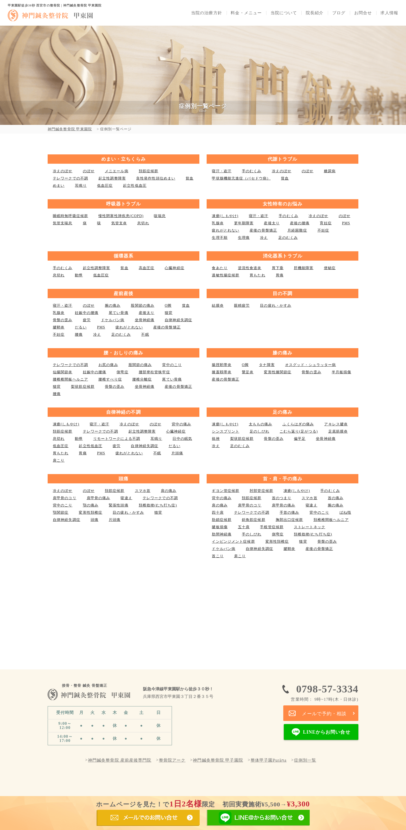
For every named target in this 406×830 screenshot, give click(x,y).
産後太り (271, 223)
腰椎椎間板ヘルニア (70, 379)
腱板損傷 (219, 527)
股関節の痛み (142, 305)
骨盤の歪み (62, 320)
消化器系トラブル (282, 256)
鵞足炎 (247, 372)
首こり (217, 556)
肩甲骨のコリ (64, 498)
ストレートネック (309, 527)
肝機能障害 (304, 268)
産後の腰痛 (300, 223)
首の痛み (335, 498)
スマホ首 (142, 491)
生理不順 (219, 238)
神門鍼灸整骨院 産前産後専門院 (119, 760)
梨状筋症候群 (83, 387)
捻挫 (216, 439)
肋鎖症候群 (221, 520)
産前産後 (123, 293)
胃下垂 (278, 268)
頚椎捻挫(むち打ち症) (158, 505)
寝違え (126, 498)
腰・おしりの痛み (123, 352)
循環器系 (123, 256)
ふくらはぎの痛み (298, 424)
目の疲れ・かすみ (275, 305)
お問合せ (363, 13)
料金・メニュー (246, 13)
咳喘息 (159, 216)
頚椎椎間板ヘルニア (331, 520)
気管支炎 (119, 223)
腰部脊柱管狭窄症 (154, 372)
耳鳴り (80, 186)
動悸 (79, 275)
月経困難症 (297, 230)
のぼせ (89, 171)
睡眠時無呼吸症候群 (70, 216)
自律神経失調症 (178, 320)
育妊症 (325, 223)
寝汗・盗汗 (221, 171)
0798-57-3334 (324, 692)
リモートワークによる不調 (116, 439)
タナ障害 (266, 365)
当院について (284, 13)
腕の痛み (112, 305)
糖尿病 (330, 171)
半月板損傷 (341, 372)
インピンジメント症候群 (233, 541)
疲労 (87, 320)
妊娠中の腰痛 (86, 313)
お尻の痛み (108, 365)
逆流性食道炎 (250, 268)
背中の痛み (181, 424)
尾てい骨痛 (118, 313)
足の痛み (282, 412)
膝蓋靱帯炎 (221, 372)
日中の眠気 (182, 439)
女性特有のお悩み (282, 203)
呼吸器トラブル (123, 203)
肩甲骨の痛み (98, 498)
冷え (264, 238)
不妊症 (323, 230)
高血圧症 (146, 268)
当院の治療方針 (206, 13)
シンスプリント (225, 431)
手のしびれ (252, 534)
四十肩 (217, 512)
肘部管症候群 (261, 491)
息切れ (143, 223)
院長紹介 (314, 13)
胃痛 (280, 275)
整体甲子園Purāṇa (269, 760)
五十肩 (244, 527)
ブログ (338, 13)
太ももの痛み (260, 424)
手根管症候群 (272, 527)
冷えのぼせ (62, 171)
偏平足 (300, 439)
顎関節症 (60, 512)
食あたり (219, 268)
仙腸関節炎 (62, 372)
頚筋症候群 (148, 171)
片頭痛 (177, 453)
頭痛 (123, 478)
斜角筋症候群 (253, 520)
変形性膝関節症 (277, 372)
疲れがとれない (225, 230)
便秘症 (330, 268)
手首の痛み (289, 512)
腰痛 (79, 335)
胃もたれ (257, 275)
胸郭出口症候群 (289, 520)
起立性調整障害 (112, 178)
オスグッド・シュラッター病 (310, 365)
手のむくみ (252, 171)
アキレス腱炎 (336, 424)
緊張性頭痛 (118, 505)
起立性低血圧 (135, 186)
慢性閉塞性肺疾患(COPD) (120, 216)
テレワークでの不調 (70, 178)
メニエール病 (116, 171)
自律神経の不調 (123, 412)
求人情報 (389, 13)
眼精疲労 (242, 305)
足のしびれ (259, 431)
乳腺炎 (217, 223)
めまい (58, 186)
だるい (80, 327)
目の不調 (282, 293)
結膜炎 (217, 305)
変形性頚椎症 (90, 512)
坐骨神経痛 (145, 320)
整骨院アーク (172, 760)
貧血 (189, 178)
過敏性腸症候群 (225, 275)
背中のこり (172, 365)
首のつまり (282, 498)
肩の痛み (168, 491)
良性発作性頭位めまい (155, 178)
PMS (346, 223)
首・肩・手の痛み (282, 478)
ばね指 (345, 512)
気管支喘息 (62, 223)
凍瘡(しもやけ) (225, 216)
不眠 (145, 335)
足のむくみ (288, 238)
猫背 (168, 313)
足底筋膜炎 (338, 431)
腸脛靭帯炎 (221, 365)
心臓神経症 (174, 268)
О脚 (168, 305)
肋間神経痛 (221, 534)
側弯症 (122, 372)
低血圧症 (105, 186)
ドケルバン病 (113, 320)
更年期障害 (244, 223)
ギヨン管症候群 (225, 491)
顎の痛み (90, 505)
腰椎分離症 (142, 379)
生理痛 (244, 238)
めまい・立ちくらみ (123, 159)
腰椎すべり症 (110, 379)
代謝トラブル (283, 159)
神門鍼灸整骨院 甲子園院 (218, 760)
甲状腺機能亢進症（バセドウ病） (241, 178)
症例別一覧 (305, 760)
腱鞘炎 (58, 327)
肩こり (58, 460)
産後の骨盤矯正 (263, 230)
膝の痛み (282, 352)
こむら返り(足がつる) (299, 431)
